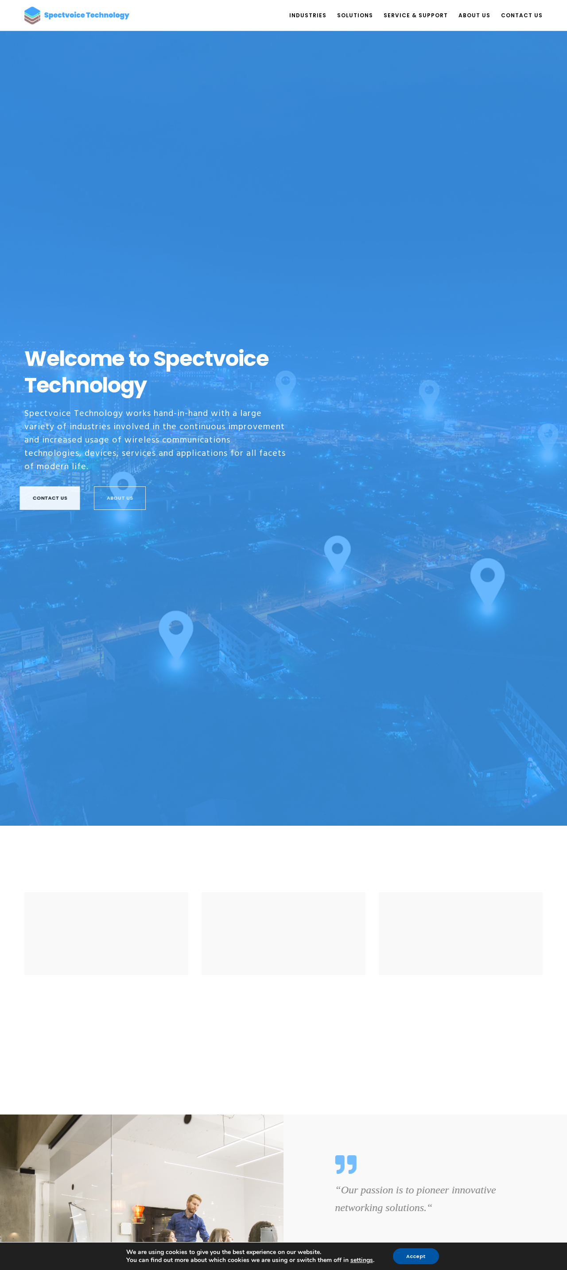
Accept (416, 1256)
